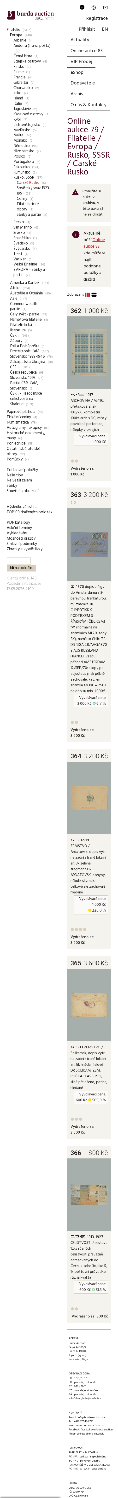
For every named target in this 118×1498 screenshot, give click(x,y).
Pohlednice (16, 443)
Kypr (17, 119)
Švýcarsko (21, 248)
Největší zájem (19, 480)
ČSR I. (14, 335)
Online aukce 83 (87, 51)
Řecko (18, 222)
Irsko (17, 93)
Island (18, 98)
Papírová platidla (21, 412)
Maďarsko (21, 130)
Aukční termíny (19, 528)
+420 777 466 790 (83, 1421)
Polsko (19, 156)
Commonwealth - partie (25, 307)
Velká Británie (25, 264)
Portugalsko (23, 162)
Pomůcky (15, 459)
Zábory (16, 341)
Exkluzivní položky (22, 470)
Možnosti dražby (21, 538)
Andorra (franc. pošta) (31, 45)
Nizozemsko (24, 151)
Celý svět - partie (24, 314)
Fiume (18, 72)
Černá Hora (22, 56)
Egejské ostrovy (27, 61)
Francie (19, 77)
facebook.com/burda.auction (97, 1430)
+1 (103, 381)
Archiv (77, 94)
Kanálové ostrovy (28, 114)
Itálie (17, 103)
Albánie (19, 40)
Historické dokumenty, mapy (26, 436)
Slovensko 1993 (22, 378)
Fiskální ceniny (19, 417)
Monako (20, 140)
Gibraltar (20, 82)
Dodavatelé (83, 83)
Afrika (15, 288)
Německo (21, 146)
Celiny (22, 198)
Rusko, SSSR (23, 177)
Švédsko (20, 243)
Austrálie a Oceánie (26, 293)
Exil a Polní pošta (24, 346)
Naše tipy (15, 475)
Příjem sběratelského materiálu (87, 1434)
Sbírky (12, 485)
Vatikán (19, 259)
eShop (77, 73)
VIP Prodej (81, 62)
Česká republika (23, 372)
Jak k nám (74, 1359)
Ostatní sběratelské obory (23, 451)
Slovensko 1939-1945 (27, 356)
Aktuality (80, 40)
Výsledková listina (22, 507)
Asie (14, 298)
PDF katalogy (18, 522)
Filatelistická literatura (21, 328)
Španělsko (22, 238)
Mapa (85, 1359)
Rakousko (21, 167)
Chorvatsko (23, 88)
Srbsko (19, 233)
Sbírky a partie (29, 214)
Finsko (18, 66)
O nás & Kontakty (88, 105)
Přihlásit (87, 29)
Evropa (16, 35)
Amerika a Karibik (25, 282)
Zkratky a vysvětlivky (24, 549)
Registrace (97, 18)
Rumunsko (21, 172)
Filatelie (13, 30)
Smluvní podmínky (22, 544)
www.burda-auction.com (90, 1425)
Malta (18, 135)
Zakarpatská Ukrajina (27, 362)
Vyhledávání (17, 533)
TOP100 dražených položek (30, 512)
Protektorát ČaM (24, 351)
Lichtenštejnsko (26, 125)
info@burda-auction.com (91, 1417)
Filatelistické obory (28, 207)
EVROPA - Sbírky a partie (29, 272)
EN (105, 29)
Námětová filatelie (26, 319)
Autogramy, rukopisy (24, 428)
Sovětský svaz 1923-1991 (33, 191)
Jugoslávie (22, 109)
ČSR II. (15, 367)
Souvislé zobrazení (22, 491)
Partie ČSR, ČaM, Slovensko (24, 386)
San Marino (22, 227)
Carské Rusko (28, 183)
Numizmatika (18, 422)
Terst (17, 254)
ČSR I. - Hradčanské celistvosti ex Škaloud (26, 398)
